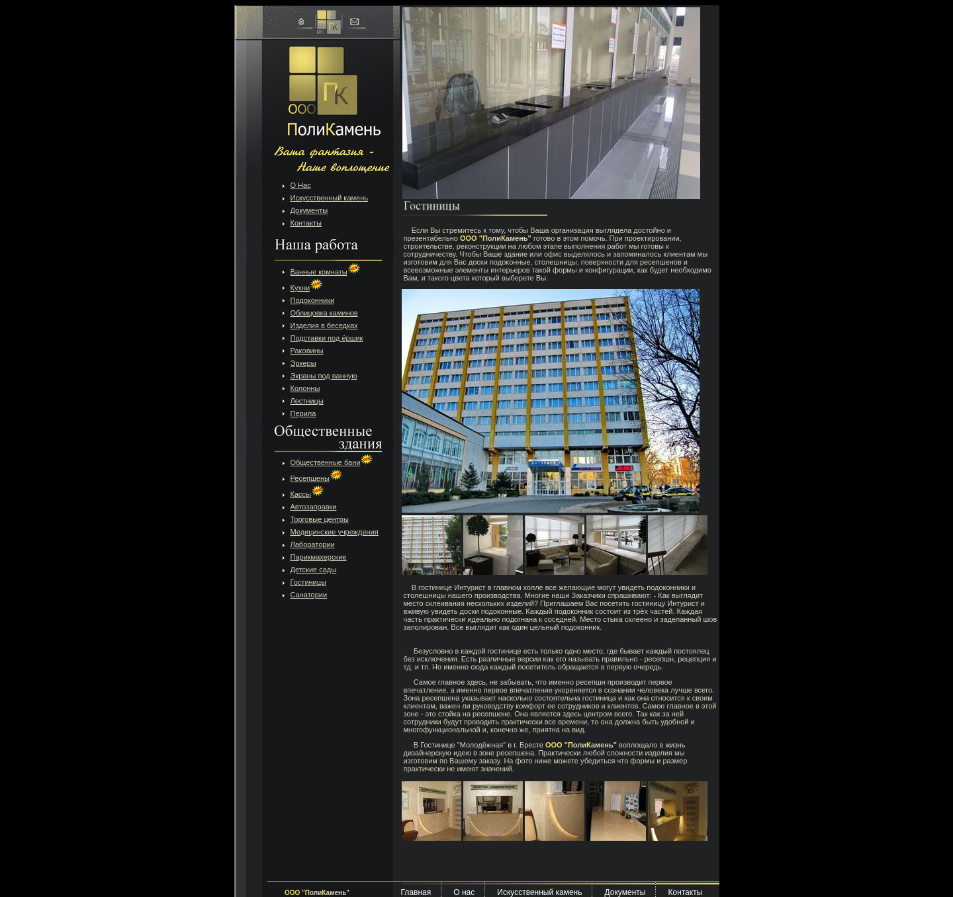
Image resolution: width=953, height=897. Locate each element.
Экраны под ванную (324, 376)
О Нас (301, 185)
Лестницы (307, 401)
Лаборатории (313, 544)
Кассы (307, 494)
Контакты (306, 223)
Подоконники (313, 300)
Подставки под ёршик (327, 338)
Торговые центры (320, 519)
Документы (309, 210)
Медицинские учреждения (335, 532)
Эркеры (303, 363)
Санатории (309, 595)
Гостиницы (308, 582)
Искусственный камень (330, 198)
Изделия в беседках (324, 325)
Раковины (307, 351)
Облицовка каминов (324, 313)
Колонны (305, 388)
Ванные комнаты (326, 272)
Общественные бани (332, 462)
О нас (464, 892)
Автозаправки (314, 507)
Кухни (307, 288)
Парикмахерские (319, 557)
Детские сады (314, 570)
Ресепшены (317, 478)
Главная (416, 892)
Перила (303, 413)
